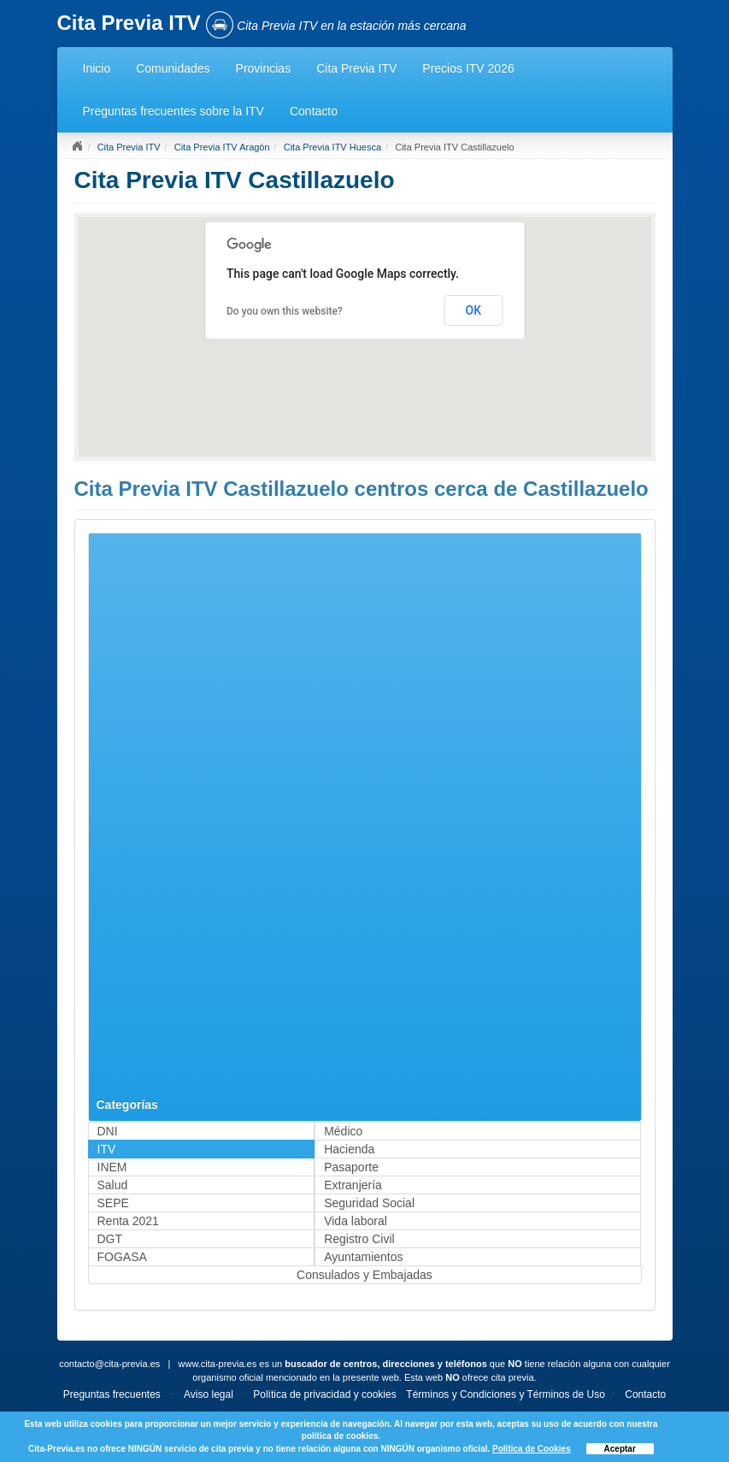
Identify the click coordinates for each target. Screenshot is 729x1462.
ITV (106, 1149)
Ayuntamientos (363, 1257)
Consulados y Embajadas (364, 1275)
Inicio (97, 68)
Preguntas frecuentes (112, 1394)
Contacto (314, 111)
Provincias (263, 68)
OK (474, 310)
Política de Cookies (531, 1448)
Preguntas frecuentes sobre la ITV (173, 111)
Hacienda (349, 1149)
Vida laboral (355, 1221)
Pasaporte (351, 1167)
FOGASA (122, 1257)
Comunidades (172, 68)
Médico (343, 1131)
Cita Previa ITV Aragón (222, 147)
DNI (107, 1131)
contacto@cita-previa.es (109, 1364)
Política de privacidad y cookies (324, 1394)
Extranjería (353, 1185)
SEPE (113, 1203)
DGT (110, 1239)
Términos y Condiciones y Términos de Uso (505, 1394)
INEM (112, 1167)
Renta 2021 (128, 1221)
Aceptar (620, 1448)
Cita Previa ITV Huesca (332, 147)
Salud (112, 1185)
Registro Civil (359, 1239)
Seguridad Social (369, 1203)
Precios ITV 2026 (468, 68)
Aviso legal (208, 1394)
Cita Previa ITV (356, 68)
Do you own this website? (284, 311)
